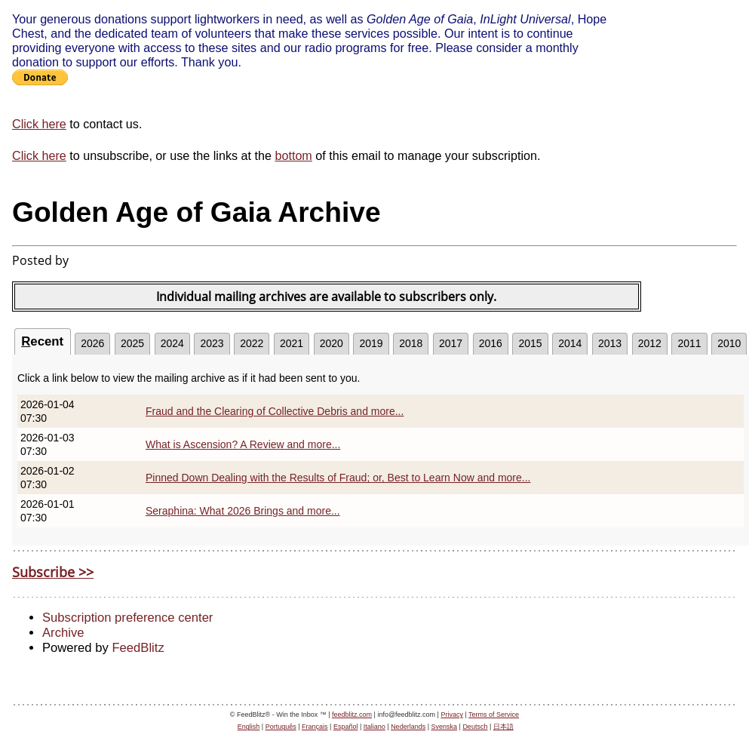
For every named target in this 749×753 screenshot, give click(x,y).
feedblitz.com (352, 714)
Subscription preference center (127, 617)
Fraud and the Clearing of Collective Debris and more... (275, 411)
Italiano (374, 726)
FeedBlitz (138, 648)
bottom (293, 155)
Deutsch (474, 726)
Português (281, 726)
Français (315, 726)
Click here (39, 124)
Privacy (451, 714)
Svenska (444, 726)
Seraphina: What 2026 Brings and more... (243, 511)
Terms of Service (493, 714)
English (249, 726)
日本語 (503, 726)
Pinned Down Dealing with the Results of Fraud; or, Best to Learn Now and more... (338, 478)
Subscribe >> (53, 572)
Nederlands (408, 726)
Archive (63, 632)
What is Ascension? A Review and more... (243, 444)
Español (345, 726)
